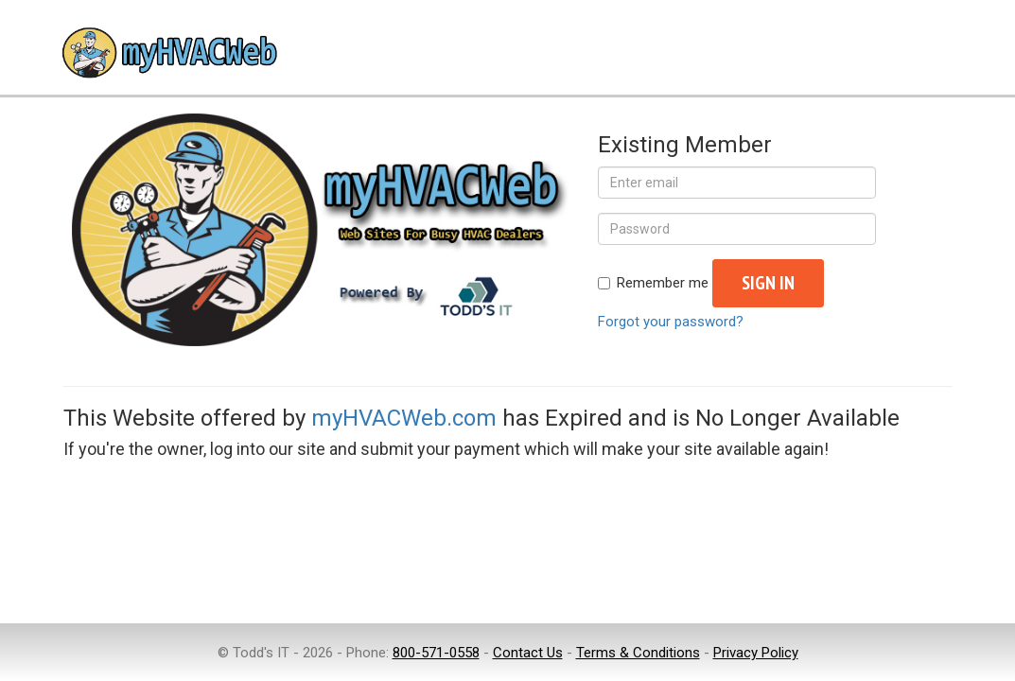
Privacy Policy (755, 652)
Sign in (768, 283)
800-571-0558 (436, 652)
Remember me (653, 282)
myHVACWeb (167, 54)
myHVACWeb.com (404, 418)
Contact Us (528, 652)
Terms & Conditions (638, 652)
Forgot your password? (671, 321)
